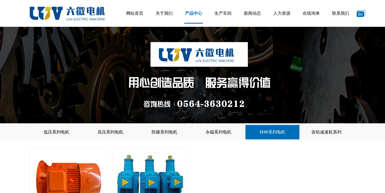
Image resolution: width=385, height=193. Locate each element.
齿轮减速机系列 (326, 132)
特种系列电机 (272, 132)
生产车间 (223, 13)
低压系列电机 (56, 132)
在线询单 (311, 13)
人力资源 (281, 13)
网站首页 (134, 13)
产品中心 (193, 13)
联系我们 (340, 13)
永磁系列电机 (218, 132)
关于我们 (164, 13)
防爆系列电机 (164, 132)
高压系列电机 (110, 132)
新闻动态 (252, 13)
